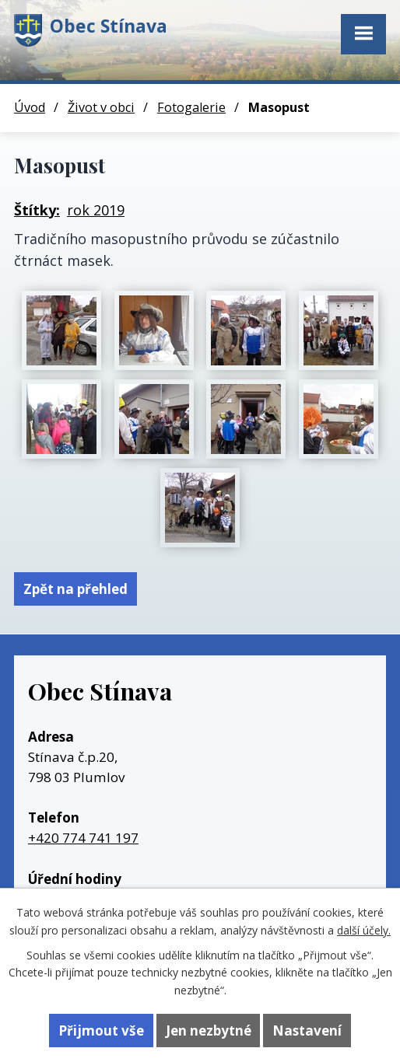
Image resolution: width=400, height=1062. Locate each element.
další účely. (364, 930)
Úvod (29, 107)
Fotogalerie (191, 107)
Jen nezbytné (208, 1030)
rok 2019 (96, 210)
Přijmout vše (101, 1030)
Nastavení (307, 1030)
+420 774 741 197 (83, 838)
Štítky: (37, 210)
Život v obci (101, 107)
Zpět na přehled (75, 589)
